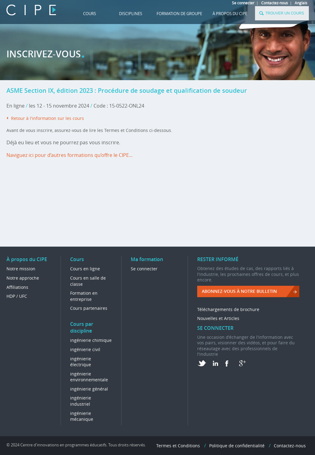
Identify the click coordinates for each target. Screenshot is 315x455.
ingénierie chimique (91, 340)
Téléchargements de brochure (228, 309)
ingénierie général (89, 389)
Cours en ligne (85, 269)
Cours (89, 13)
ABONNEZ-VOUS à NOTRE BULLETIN (239, 291)
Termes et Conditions (178, 446)
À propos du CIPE (230, 13)
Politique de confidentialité (237, 446)
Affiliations (17, 287)
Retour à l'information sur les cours (47, 118)
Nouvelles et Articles (218, 318)
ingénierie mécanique (81, 416)
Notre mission (20, 269)
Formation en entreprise (84, 296)
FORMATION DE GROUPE (179, 13)
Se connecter (243, 2)
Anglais (301, 2)
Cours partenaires (88, 308)
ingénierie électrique (80, 362)
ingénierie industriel (80, 401)
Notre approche (22, 278)
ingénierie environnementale (89, 377)
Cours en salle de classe (88, 281)
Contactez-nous (274, 2)
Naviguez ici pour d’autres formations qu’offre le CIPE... (69, 155)
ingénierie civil (85, 349)
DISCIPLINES (130, 13)
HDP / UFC (16, 296)
